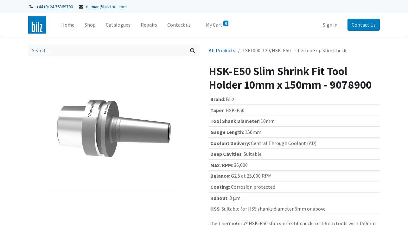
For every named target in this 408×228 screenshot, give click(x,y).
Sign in (330, 25)
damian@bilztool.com (106, 7)
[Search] (192, 50)
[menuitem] (68, 24)
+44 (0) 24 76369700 (54, 7)
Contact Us (364, 25)
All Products (222, 50)
